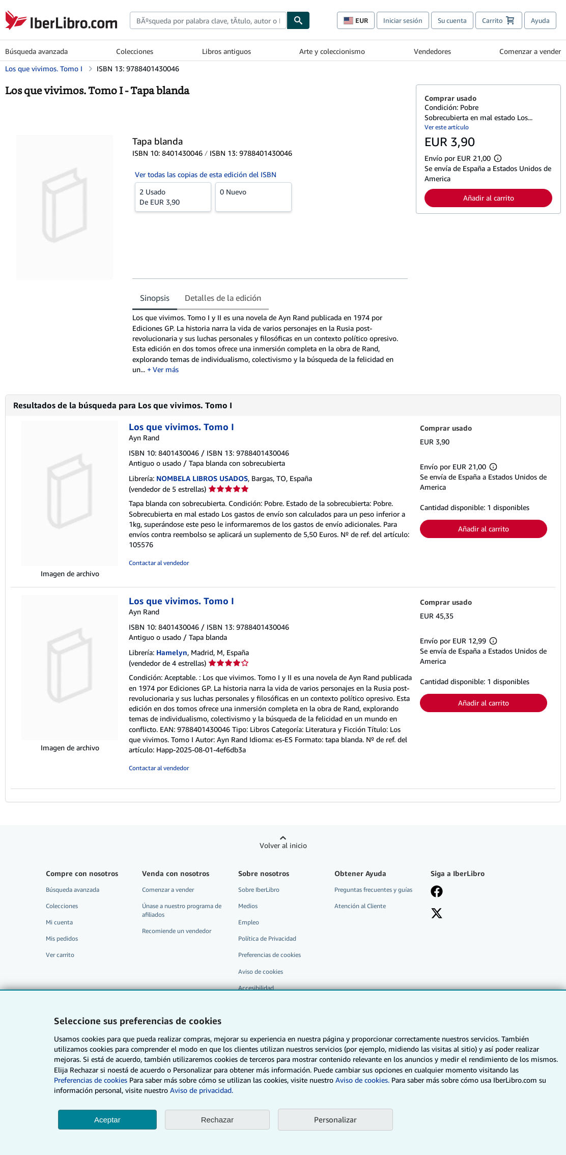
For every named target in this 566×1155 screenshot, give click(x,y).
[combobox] (208, 20)
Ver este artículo (447, 127)
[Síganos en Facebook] (437, 892)
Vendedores (432, 51)
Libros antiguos (226, 51)
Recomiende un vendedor (176, 931)
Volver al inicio (283, 845)
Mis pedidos (62, 938)
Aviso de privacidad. (201, 1090)
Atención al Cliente (360, 906)
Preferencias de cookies (90, 1080)
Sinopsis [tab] (154, 298)
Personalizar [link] (335, 1119)
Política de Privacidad (267, 938)
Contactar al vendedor (159, 563)
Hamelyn (171, 652)
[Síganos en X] (437, 914)
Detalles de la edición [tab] (223, 298)
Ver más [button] (166, 369)
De (173, 196)
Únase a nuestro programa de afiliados (181, 910)
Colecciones (134, 51)
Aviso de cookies (260, 971)
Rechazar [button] (217, 1119)
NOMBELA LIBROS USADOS (202, 478)
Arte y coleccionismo (332, 51)
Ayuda (540, 20)
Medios (248, 906)
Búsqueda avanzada (36, 51)
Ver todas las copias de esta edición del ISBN (205, 174)
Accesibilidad (256, 988)
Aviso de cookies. (362, 1080)
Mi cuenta (59, 922)
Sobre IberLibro (258, 889)
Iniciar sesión (402, 20)
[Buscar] (298, 20)
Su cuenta (452, 20)
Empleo (248, 922)
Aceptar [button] (107, 1119)
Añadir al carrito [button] (488, 197)
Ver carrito (60, 955)
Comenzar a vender (530, 51)
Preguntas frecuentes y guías (373, 889)
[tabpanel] (270, 344)
